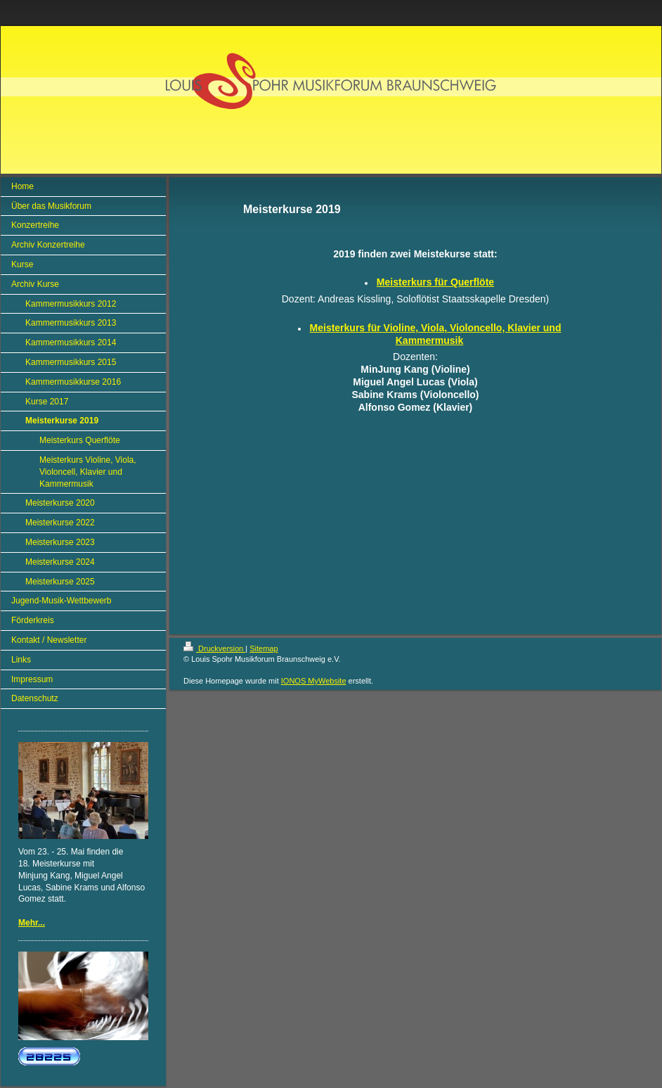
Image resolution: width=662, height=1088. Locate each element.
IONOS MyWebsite (313, 681)
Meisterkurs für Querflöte (435, 282)
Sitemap (263, 648)
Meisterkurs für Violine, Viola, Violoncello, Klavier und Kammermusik (436, 334)
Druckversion (214, 648)
